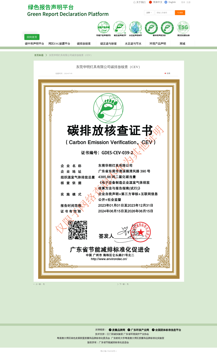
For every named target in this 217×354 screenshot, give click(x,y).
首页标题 (39, 55)
